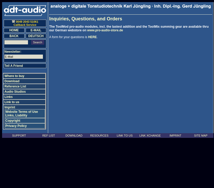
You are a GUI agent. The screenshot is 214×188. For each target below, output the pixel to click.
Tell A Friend (13, 66)
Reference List (15, 86)
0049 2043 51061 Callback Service (25, 23)
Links (8, 97)
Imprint (9, 107)
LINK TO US (125, 135)
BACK (14, 36)
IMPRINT (175, 135)
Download (11, 81)
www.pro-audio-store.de (105, 30)
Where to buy (14, 76)
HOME (14, 30)
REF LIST (48, 135)
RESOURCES (99, 135)
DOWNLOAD (73, 135)
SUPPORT (19, 135)
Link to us (11, 102)
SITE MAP (200, 135)
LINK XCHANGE (150, 135)
